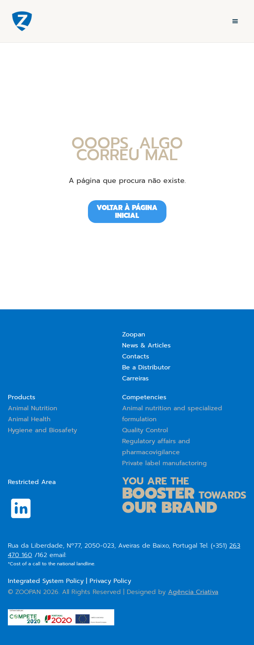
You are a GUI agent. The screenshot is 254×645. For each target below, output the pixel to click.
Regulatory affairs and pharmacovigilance (156, 447)
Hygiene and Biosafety (42, 430)
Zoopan (133, 334)
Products (21, 397)
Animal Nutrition (32, 408)
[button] (235, 21)
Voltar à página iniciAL (127, 212)
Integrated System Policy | (49, 581)
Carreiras (135, 378)
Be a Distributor (146, 367)
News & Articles (146, 345)
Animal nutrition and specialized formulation (172, 414)
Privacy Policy (110, 581)
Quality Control (145, 430)
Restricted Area (32, 482)
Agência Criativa (193, 592)
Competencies (144, 397)
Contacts (135, 356)
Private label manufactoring (164, 463)
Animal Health (29, 419)
